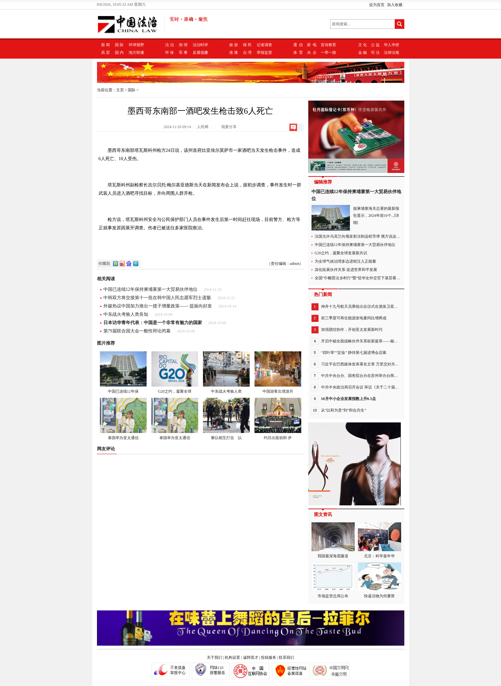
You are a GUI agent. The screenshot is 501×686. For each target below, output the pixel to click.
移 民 (247, 45)
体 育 (298, 52)
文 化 (362, 45)
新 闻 (105, 45)
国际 (131, 90)
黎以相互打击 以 (226, 419)
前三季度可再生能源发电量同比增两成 (353, 318)
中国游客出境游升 (278, 372)
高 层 (105, 52)
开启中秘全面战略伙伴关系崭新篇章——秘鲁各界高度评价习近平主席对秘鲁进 (388, 341)
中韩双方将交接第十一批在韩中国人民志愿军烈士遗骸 (157, 297)
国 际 (119, 45)
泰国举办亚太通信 (123, 419)
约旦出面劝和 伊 (278, 419)
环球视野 (136, 45)
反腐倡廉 (200, 52)
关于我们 (214, 657)
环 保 (169, 52)
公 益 (375, 45)
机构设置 (232, 657)
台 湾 (247, 52)
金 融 (362, 52)
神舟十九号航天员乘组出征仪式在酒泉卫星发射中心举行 (369, 306)
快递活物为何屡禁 (379, 580)
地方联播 (136, 52)
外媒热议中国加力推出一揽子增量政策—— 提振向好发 (157, 306)
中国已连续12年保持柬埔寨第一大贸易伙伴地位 (150, 289)
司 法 (375, 52)
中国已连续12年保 (123, 372)
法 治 (169, 45)
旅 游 (233, 45)
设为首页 (376, 5)
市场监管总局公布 (333, 580)
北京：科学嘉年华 (379, 540)
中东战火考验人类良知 (125, 314)
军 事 (183, 52)
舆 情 (183, 45)
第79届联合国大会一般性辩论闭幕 (137, 331)
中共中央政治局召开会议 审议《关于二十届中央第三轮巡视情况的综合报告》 (387, 387)
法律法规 (391, 52)
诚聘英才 (250, 657)
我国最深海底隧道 (333, 540)
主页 (120, 90)
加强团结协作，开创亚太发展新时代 (352, 329)
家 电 (312, 45)
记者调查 (264, 45)
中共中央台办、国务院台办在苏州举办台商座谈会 (363, 375)
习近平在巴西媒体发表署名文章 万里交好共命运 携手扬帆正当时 (376, 364)
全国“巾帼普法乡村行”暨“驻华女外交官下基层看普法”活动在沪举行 (372, 278)
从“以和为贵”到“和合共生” (343, 410)
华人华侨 (391, 45)
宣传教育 (328, 45)
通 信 (298, 45)
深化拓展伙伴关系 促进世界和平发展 (346, 269)
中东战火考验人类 (226, 372)
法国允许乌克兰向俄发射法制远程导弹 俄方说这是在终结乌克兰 (369, 236)
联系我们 (286, 657)
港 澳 (233, 52)
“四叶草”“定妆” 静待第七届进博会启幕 (353, 352)
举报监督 (264, 52)
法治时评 (200, 45)
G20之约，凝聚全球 (174, 372)
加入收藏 (394, 5)
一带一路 (328, 52)
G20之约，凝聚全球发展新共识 (341, 253)
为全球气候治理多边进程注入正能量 (345, 261)
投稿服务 (268, 657)
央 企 (312, 52)
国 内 (119, 52)
